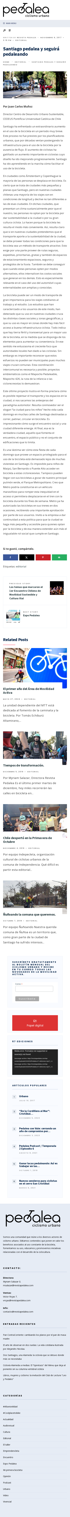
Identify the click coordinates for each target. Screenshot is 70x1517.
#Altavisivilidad (10, 1406)
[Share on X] (26, 557)
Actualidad (8, 1419)
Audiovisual (8, 1425)
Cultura (6, 1431)
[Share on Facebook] (10, 557)
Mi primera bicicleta (12, 1470)
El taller (6, 1444)
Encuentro (8, 1457)
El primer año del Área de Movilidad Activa (28, 691)
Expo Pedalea (31, 614)
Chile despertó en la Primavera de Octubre (27, 840)
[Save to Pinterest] (43, 557)
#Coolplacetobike (11, 1412)
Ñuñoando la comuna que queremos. (29, 914)
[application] (35, 1062)
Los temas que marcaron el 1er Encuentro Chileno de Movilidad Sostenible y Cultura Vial (26, 591)
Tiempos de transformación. (23, 765)
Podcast (7, 1482)
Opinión (7, 1476)
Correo (19, 984)
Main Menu (9, 23)
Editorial (21, 40)
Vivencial (7, 1501)
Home (6, 62)
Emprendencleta (11, 1450)
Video (6, 1495)
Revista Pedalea (26, 37)
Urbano (6, 1489)
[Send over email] (59, 557)
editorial (21, 566)
